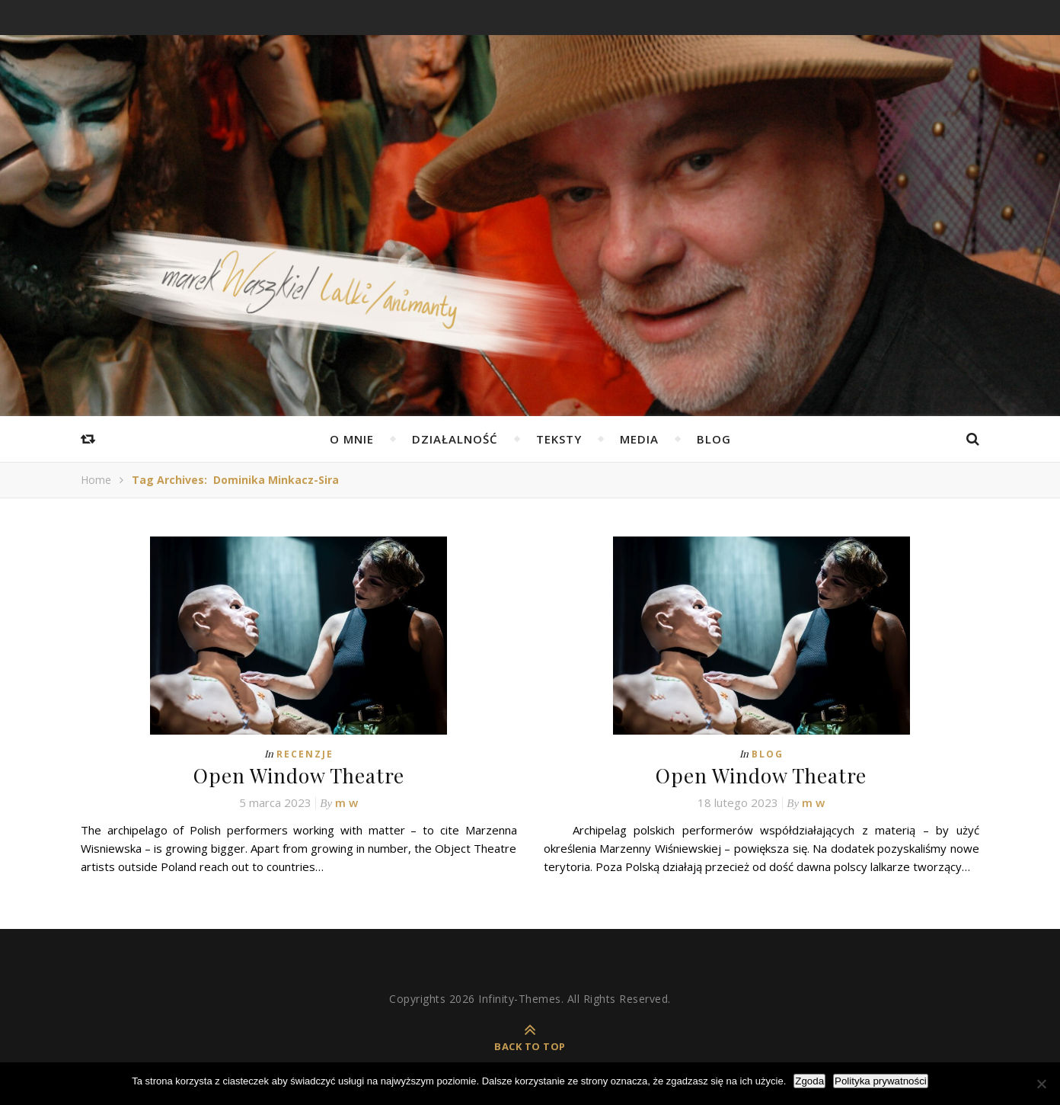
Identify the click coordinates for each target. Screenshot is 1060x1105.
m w (346, 802)
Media (639, 439)
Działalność (455, 439)
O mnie (352, 439)
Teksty (559, 439)
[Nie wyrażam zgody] (1041, 1083)
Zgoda (809, 1081)
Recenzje (305, 754)
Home (96, 479)
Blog (714, 439)
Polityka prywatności (881, 1081)
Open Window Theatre (298, 775)
